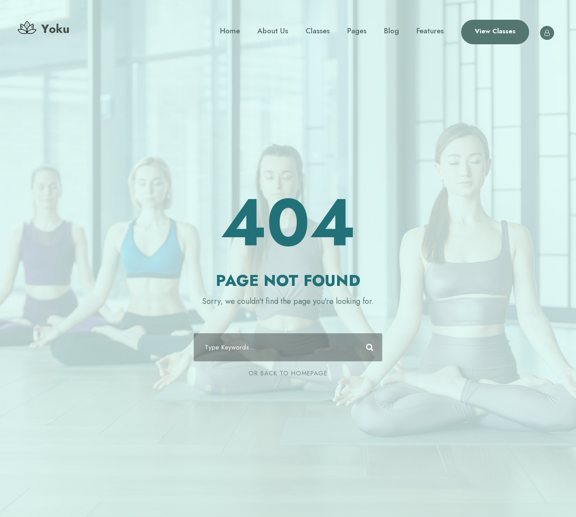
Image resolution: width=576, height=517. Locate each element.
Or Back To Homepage (288, 373)
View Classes (495, 31)
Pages (356, 30)
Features (430, 30)
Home (230, 30)
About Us (272, 30)
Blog (391, 30)
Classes (318, 30)
